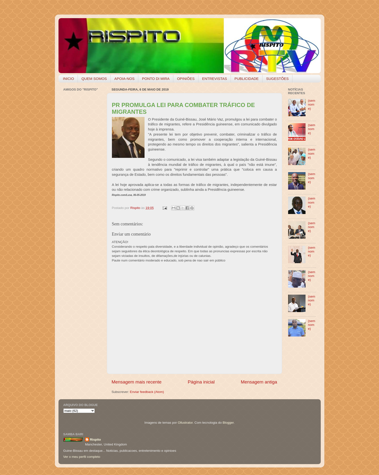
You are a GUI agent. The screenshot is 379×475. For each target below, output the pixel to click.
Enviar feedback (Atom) (147, 392)
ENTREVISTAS (214, 79)
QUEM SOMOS (94, 79)
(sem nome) (311, 104)
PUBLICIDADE (246, 79)
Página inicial (201, 381)
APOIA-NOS (124, 79)
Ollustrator (185, 422)
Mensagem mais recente (137, 381)
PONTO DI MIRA (155, 79)
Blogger (228, 422)
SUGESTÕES (277, 79)
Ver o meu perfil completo (81, 457)
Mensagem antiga (259, 381)
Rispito (95, 439)
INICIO (68, 79)
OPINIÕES (186, 79)
